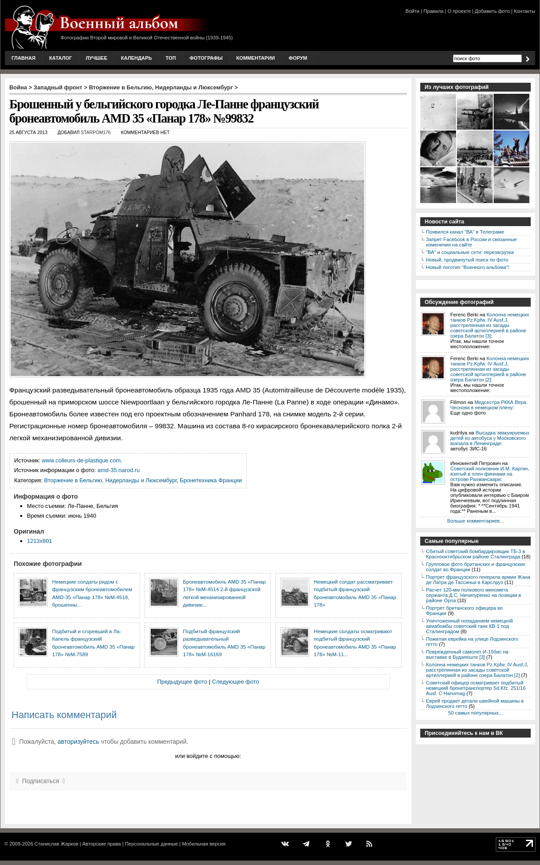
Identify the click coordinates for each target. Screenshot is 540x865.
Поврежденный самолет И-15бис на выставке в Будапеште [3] (467, 654)
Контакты (524, 11)
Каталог (60, 58)
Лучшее (96, 58)
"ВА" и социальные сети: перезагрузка (470, 252)
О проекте (459, 11)
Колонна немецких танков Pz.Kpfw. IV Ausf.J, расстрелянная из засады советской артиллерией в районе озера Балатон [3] (489, 325)
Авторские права (101, 843)
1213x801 (39, 541)
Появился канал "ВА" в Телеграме (465, 232)
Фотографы (206, 58)
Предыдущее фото (182, 681)
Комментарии (255, 58)
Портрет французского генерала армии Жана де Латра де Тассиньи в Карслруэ (478, 579)
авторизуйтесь (78, 741)
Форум (298, 58)
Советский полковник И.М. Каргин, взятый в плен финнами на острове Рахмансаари (489, 474)
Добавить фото (492, 11)
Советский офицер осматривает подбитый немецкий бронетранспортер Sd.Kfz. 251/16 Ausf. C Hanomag (476, 688)
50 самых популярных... (475, 712)
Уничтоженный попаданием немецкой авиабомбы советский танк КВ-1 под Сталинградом (469, 626)
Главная (23, 58)
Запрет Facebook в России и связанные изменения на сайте (471, 242)
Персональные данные (151, 843)
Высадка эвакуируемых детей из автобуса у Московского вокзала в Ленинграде (489, 438)
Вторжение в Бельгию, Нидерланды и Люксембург (161, 87)
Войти (412, 11)
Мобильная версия (203, 843)
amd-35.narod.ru (119, 470)
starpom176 (96, 132)
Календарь (136, 58)
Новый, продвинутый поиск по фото (467, 259)
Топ (171, 58)
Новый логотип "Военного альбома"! (468, 267)
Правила (433, 11)
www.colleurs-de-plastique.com (81, 460)
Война (18, 87)
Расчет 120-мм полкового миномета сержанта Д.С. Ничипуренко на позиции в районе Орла (473, 595)
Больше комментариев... (475, 520)
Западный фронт (58, 87)
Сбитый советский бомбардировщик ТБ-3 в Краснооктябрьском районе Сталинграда (475, 554)
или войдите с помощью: (208, 756)
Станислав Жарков (56, 843)
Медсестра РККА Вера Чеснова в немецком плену (488, 405)
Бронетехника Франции (211, 480)
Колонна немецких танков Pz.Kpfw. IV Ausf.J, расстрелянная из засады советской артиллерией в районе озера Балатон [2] (489, 369)
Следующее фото (235, 681)
